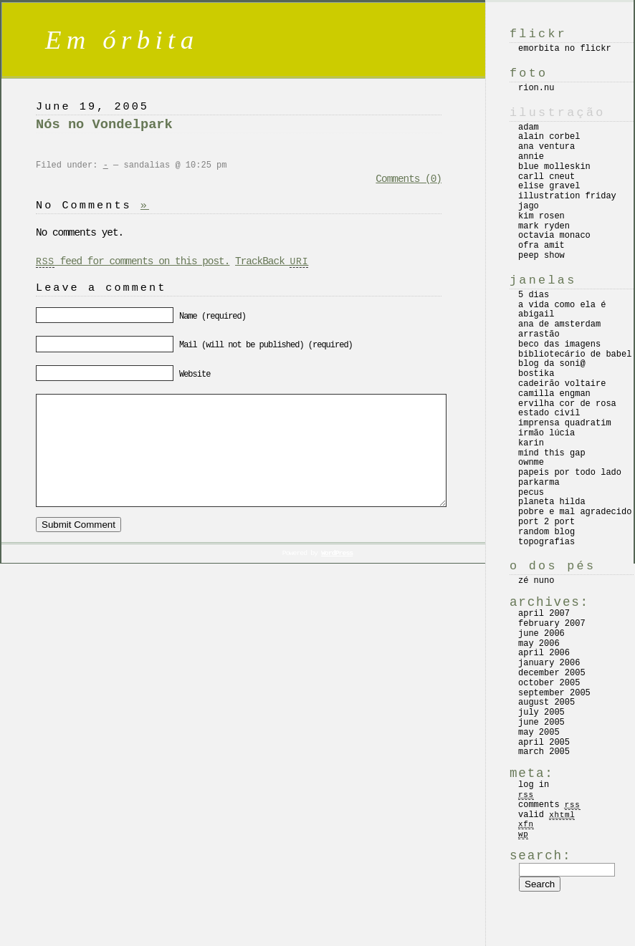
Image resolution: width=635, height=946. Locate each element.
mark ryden (544, 226)
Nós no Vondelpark (104, 124)
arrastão (539, 334)
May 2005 (539, 733)
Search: (540, 856)
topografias (546, 542)
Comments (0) (408, 179)
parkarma (539, 483)
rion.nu (536, 88)
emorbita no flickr (564, 49)
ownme (531, 463)
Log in (533, 785)
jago (528, 206)
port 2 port (546, 522)
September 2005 (554, 693)
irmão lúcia (546, 433)
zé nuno (536, 581)
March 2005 (544, 752)
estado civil (549, 413)
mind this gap (552, 453)
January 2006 (549, 663)
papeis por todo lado (569, 473)
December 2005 (552, 673)
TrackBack (271, 261)
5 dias (533, 295)
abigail (536, 314)
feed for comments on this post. (132, 261)
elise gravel (549, 186)
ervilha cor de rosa (567, 404)
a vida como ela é (562, 305)
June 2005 (541, 723)
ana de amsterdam (559, 324)
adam (528, 127)
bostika (536, 374)
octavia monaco (554, 236)
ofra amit (541, 246)
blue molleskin (554, 167)
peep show (541, 256)
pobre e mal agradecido (574, 512)
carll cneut (546, 177)
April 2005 (544, 743)
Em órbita (122, 39)
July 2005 (541, 713)
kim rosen (541, 216)
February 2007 (552, 624)
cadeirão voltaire (562, 384)
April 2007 (544, 614)
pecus (531, 493)
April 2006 (544, 653)
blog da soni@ (552, 364)
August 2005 (546, 703)
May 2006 (539, 644)
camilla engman (554, 394)
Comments (549, 805)
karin (531, 443)
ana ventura (546, 147)
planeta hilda (552, 502)
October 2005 (549, 683)
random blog (546, 532)
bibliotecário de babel (574, 354)
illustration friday (567, 196)
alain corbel (549, 137)
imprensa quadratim (564, 423)
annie (531, 157)
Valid (546, 815)
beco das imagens (559, 344)
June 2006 (541, 634)
